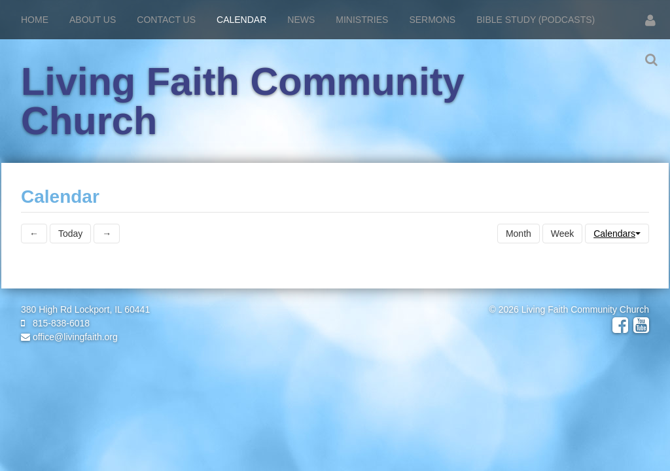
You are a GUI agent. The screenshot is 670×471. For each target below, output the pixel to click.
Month (518, 233)
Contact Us (166, 19)
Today (70, 233)
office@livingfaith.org (69, 337)
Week (562, 233)
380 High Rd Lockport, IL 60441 (85, 309)
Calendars (617, 233)
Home (34, 19)
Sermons (432, 19)
